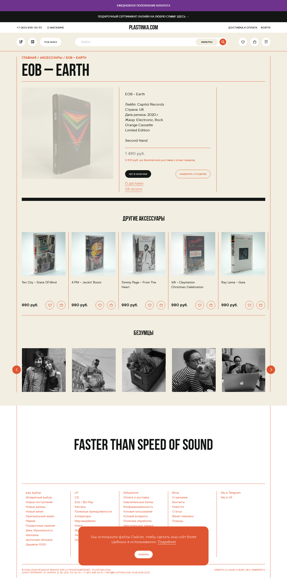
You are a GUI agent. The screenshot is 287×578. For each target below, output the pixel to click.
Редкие (30, 521)
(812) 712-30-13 (72, 572)
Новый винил (34, 511)
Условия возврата (135, 516)
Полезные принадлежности (93, 511)
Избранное (130, 493)
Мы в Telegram (231, 493)
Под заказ (50, 42)
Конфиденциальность (138, 507)
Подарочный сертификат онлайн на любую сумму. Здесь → (143, 16)
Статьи (177, 511)
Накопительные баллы (138, 502)
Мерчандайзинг (85, 521)
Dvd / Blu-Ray (84, 502)
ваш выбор (33, 493)
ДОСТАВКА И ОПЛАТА (242, 27)
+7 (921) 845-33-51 (29, 27)
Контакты (178, 502)
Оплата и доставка (136, 497)
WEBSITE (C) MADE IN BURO (229, 570)
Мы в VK (226, 497)
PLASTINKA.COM (101, 570)
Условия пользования (137, 511)
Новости (178, 507)
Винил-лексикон (183, 516)
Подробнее (167, 542)
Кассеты (80, 507)
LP (21, 41)
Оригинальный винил (40, 516)
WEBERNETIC (258, 570)
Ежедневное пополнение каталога (143, 5)
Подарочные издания (40, 526)
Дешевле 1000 (36, 544)
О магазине (179, 497)
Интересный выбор (39, 497)
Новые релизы (36, 507)
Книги (78, 526)
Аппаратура (83, 516)
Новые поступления (39, 502)
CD (32, 41)
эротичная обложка (39, 540)
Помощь (177, 521)
